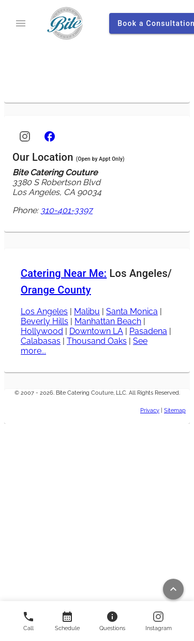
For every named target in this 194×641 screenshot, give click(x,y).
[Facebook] (49, 136)
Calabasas (41, 341)
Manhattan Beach (107, 321)
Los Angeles (44, 311)
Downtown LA (96, 331)
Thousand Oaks (97, 341)
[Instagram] (24, 136)
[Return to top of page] (173, 589)
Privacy (149, 410)
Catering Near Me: (64, 273)
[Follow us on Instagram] (158, 621)
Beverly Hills (44, 321)
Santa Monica (132, 311)
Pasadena (148, 331)
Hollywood (42, 331)
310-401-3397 (66, 210)
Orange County (56, 290)
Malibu (87, 311)
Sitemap (175, 410)
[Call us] (28, 621)
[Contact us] (67, 621)
